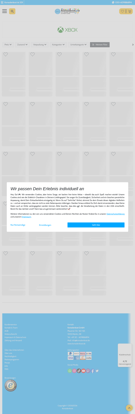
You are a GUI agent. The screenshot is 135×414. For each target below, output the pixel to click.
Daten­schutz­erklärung (116, 214)
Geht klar (96, 225)
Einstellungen (45, 225)
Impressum (26, 217)
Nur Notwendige (17, 225)
